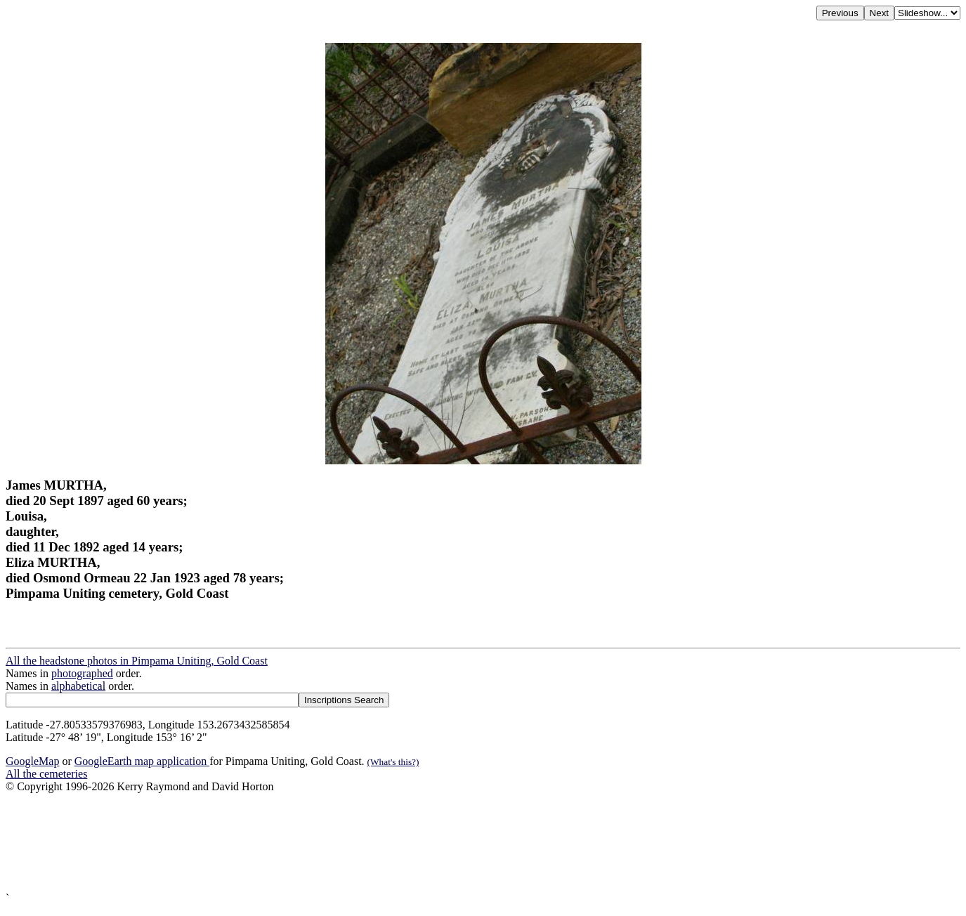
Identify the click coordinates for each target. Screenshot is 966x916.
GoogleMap (32, 761)
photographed (82, 673)
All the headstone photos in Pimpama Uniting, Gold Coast (137, 661)
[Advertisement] (427, 842)
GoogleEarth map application (141, 761)
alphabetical (78, 686)
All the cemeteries (46, 774)
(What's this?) (393, 762)
